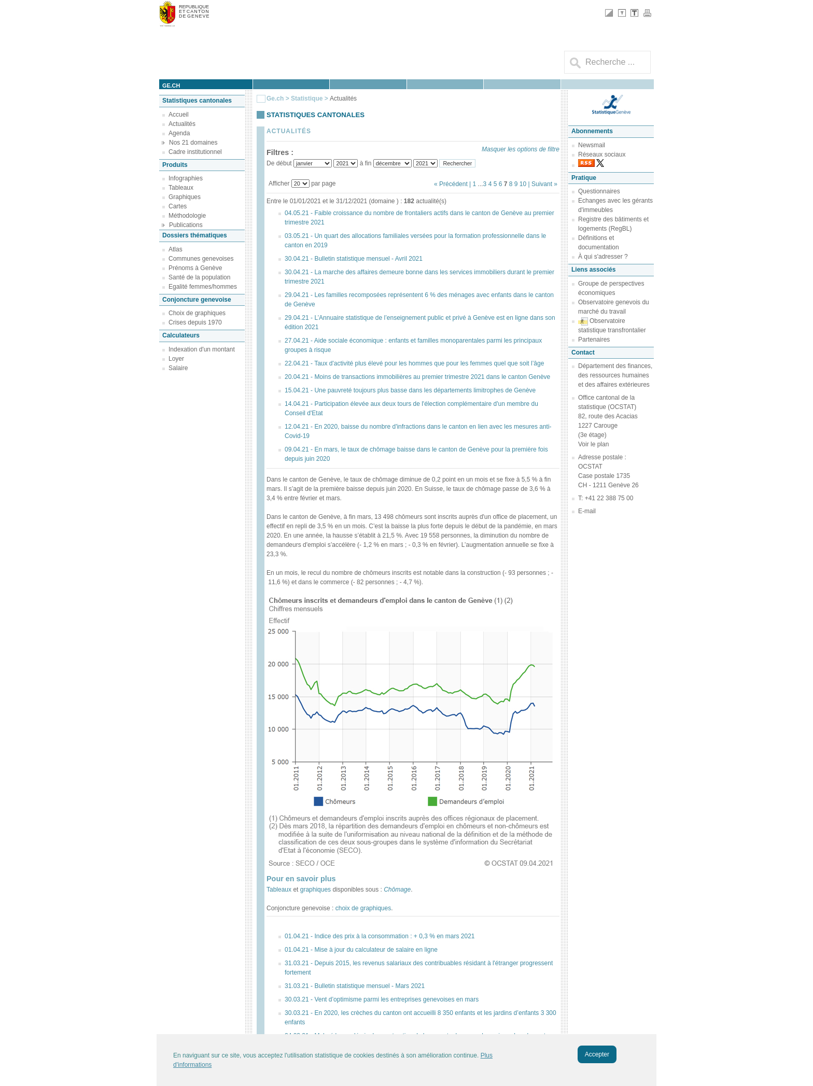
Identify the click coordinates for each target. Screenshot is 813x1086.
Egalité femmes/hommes (203, 286)
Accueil (179, 114)
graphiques (315, 889)
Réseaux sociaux (601, 154)
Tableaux (181, 187)
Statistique (307, 98)
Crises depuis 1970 (195, 322)
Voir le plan (593, 444)
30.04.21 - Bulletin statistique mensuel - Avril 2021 (354, 258)
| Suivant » (542, 184)
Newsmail (591, 145)
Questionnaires (599, 191)
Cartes (178, 206)
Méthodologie (187, 215)
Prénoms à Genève (195, 268)
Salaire (178, 368)
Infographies (186, 178)
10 (523, 184)
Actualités (182, 124)
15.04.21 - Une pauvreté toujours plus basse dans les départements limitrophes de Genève (410, 390)
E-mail (587, 511)
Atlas (176, 249)
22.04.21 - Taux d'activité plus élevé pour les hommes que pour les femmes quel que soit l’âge (414, 363)
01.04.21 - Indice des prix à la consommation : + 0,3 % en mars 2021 (380, 936)
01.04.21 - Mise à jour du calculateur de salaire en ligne (361, 949)
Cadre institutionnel (195, 152)
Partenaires (594, 339)
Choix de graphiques (197, 313)
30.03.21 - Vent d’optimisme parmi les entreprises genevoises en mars (382, 999)
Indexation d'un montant (202, 349)
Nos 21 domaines (193, 142)
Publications (186, 225)
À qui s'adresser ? (603, 256)
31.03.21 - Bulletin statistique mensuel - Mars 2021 (355, 986)
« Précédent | (453, 184)
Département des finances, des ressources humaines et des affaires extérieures (615, 375)
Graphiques (185, 197)
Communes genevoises (201, 258)
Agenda (179, 133)
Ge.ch (275, 98)
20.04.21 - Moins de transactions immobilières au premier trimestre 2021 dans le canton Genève (417, 376)
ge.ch (171, 85)
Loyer (176, 358)
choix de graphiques (363, 908)
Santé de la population (199, 277)
